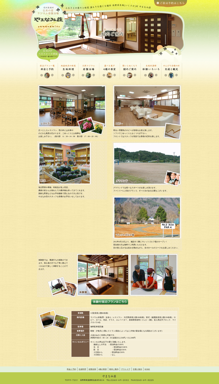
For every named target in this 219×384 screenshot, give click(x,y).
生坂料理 (68, 71)
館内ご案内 (130, 71)
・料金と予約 (47, 71)
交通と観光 (171, 71)
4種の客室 (109, 71)
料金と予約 (71, 369)
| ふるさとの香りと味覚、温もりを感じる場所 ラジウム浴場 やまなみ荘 (48, 19)
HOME (147, 369)
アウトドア (150, 71)
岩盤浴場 (88, 71)
